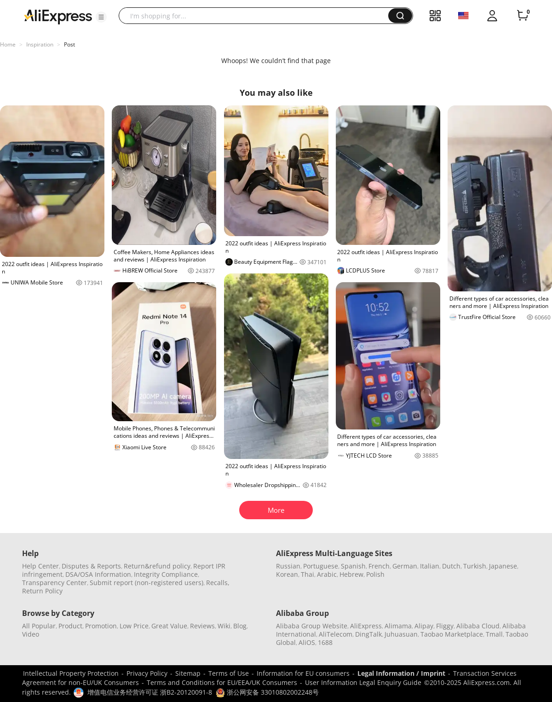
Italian (429, 566)
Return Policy (42, 590)
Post (69, 44)
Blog (240, 625)
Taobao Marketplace (451, 634)
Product (70, 625)
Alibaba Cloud (478, 625)
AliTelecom (335, 634)
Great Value (169, 625)
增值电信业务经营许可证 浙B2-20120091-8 (149, 692)
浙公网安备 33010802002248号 (267, 692)
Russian (288, 566)
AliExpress (366, 625)
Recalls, (218, 582)
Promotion (101, 625)
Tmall (494, 634)
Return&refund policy (157, 566)
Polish (375, 574)
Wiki (224, 625)
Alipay (423, 625)
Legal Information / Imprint (401, 673)
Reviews (202, 625)
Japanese (503, 566)
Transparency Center (54, 582)
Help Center (40, 566)
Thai (307, 574)
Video (30, 634)
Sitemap (188, 673)
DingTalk (368, 634)
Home (8, 44)
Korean (287, 574)
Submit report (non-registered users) (146, 582)
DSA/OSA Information (98, 574)
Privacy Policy (146, 673)
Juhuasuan (401, 634)
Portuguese (320, 566)
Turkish (474, 566)
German (404, 566)
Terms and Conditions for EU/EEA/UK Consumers (222, 682)
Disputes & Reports (91, 566)
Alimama (398, 625)
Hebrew (351, 574)
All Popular (39, 625)
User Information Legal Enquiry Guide (363, 682)
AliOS (307, 642)
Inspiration (39, 44)
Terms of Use (228, 673)
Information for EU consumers (303, 673)
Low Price (134, 625)
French (379, 566)
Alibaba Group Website (311, 625)
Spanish (353, 566)
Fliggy (445, 625)
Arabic (327, 574)
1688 (325, 642)
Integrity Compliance (166, 574)
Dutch (451, 566)
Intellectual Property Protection (71, 673)
